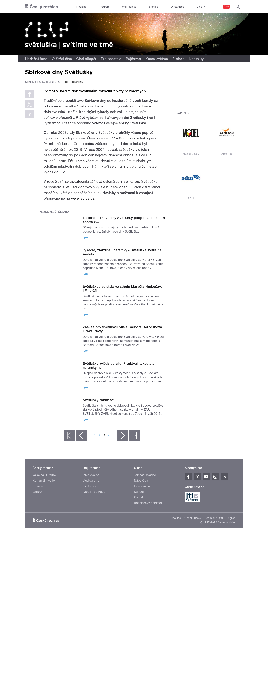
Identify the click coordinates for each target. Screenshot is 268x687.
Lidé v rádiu (142, 568)
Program (104, 6)
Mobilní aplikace (94, 573)
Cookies (176, 599)
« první (69, 517)
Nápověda (141, 562)
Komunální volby (44, 562)
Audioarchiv (91, 562)
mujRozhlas (129, 6)
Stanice (153, 6)
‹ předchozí (81, 517)
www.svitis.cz (83, 277)
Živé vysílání (91, 556)
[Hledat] (238, 6)
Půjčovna (133, 59)
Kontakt (139, 579)
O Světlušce (62, 59)
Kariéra (139, 573)
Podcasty (89, 568)
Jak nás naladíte (145, 556)
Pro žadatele (111, 59)
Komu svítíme (156, 59)
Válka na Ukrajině (44, 556)
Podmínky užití (214, 599)
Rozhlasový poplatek (148, 584)
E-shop (178, 59)
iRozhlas (81, 6)
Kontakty (196, 59)
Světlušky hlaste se (98, 480)
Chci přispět (86, 59)
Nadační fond (36, 59)
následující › (122, 517)
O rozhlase (177, 6)
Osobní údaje (192, 599)
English (230, 599)
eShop (37, 573)
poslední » (134, 517)
